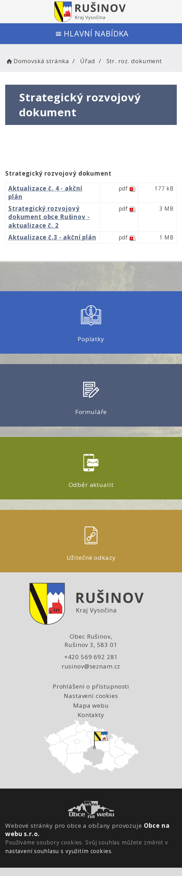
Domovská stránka (37, 61)
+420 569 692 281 (91, 657)
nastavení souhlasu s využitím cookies (58, 851)
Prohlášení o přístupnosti (91, 686)
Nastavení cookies (91, 696)
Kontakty (91, 715)
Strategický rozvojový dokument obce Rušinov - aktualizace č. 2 (49, 216)
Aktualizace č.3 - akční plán (52, 237)
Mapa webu (91, 705)
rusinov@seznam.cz (91, 666)
